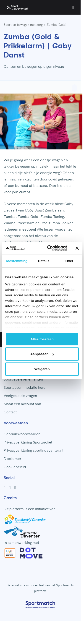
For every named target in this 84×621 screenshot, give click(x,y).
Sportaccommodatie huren (25, 387)
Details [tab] (44, 261)
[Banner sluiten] (77, 248)
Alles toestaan (42, 339)
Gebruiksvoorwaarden (22, 434)
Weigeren (42, 369)
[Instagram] (9, 487)
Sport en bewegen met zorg (23, 25)
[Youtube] (15, 487)
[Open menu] (73, 7)
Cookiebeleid (15, 466)
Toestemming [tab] (16, 261)
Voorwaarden (16, 422)
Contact (10, 412)
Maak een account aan (22, 404)
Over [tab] (70, 261)
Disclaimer (12, 458)
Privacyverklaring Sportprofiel (28, 442)
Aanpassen (42, 354)
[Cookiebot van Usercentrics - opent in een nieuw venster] (49, 248)
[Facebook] (4, 487)
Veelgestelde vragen (20, 395)
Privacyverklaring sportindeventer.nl (33, 450)
